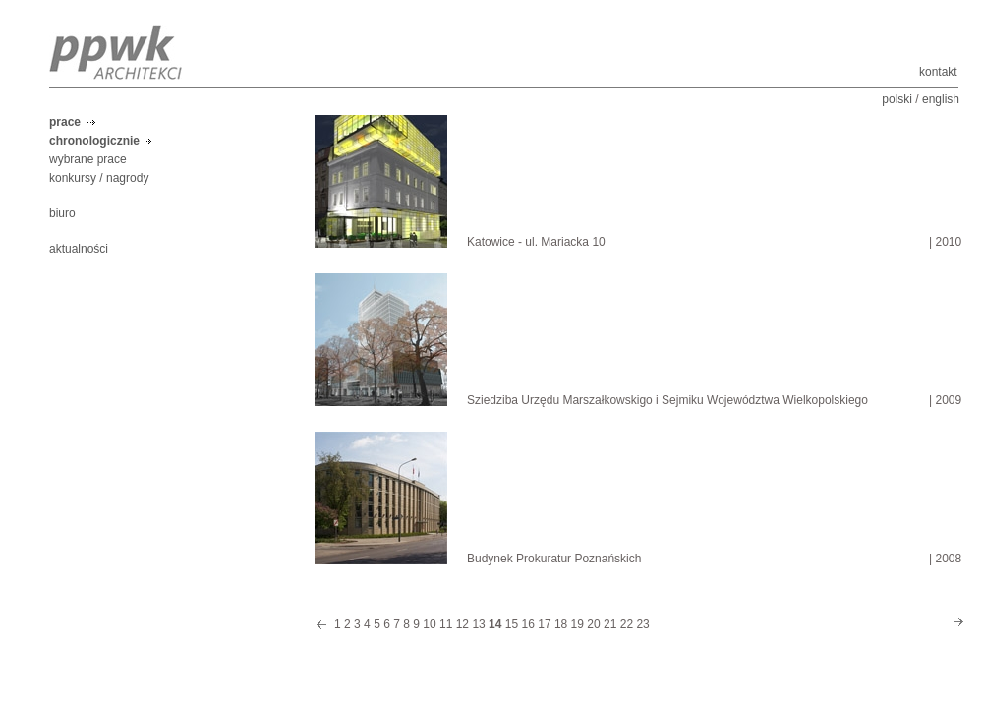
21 (610, 624)
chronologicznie (94, 141)
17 (544, 624)
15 (511, 624)
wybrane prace (88, 159)
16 (528, 624)
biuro (62, 213)
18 (560, 624)
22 (626, 624)
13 (478, 624)
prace (65, 122)
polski (897, 99)
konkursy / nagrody (98, 178)
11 (445, 624)
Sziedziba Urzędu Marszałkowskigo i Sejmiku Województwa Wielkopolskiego (667, 400)
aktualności (78, 249)
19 (577, 624)
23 (642, 624)
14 (495, 624)
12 (462, 624)
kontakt (938, 72)
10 (429, 624)
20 (593, 624)
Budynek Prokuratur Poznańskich (554, 558)
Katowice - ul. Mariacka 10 (536, 242)
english (940, 99)
